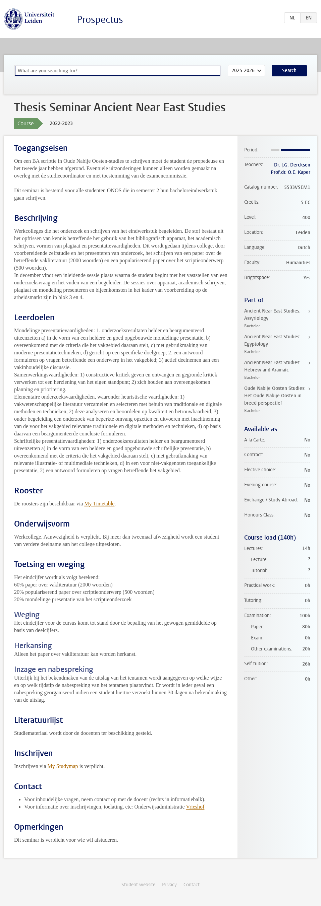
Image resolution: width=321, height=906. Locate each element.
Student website (138, 885)
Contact (191, 885)
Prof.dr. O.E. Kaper (290, 172)
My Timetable (99, 503)
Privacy (169, 885)
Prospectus (100, 19)
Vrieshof (195, 807)
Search (289, 70)
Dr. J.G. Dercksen (292, 165)
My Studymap (63, 766)
